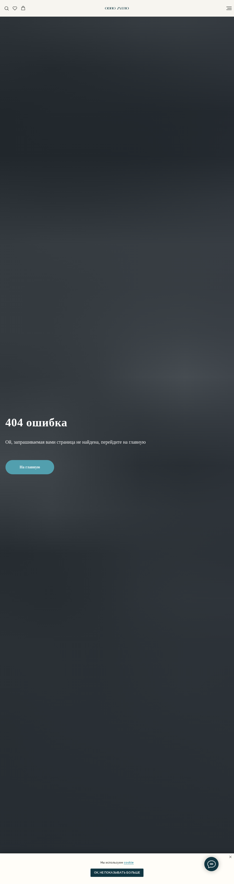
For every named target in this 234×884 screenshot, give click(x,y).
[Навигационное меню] (229, 8)
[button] (6, 8)
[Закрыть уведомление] (230, 857)
